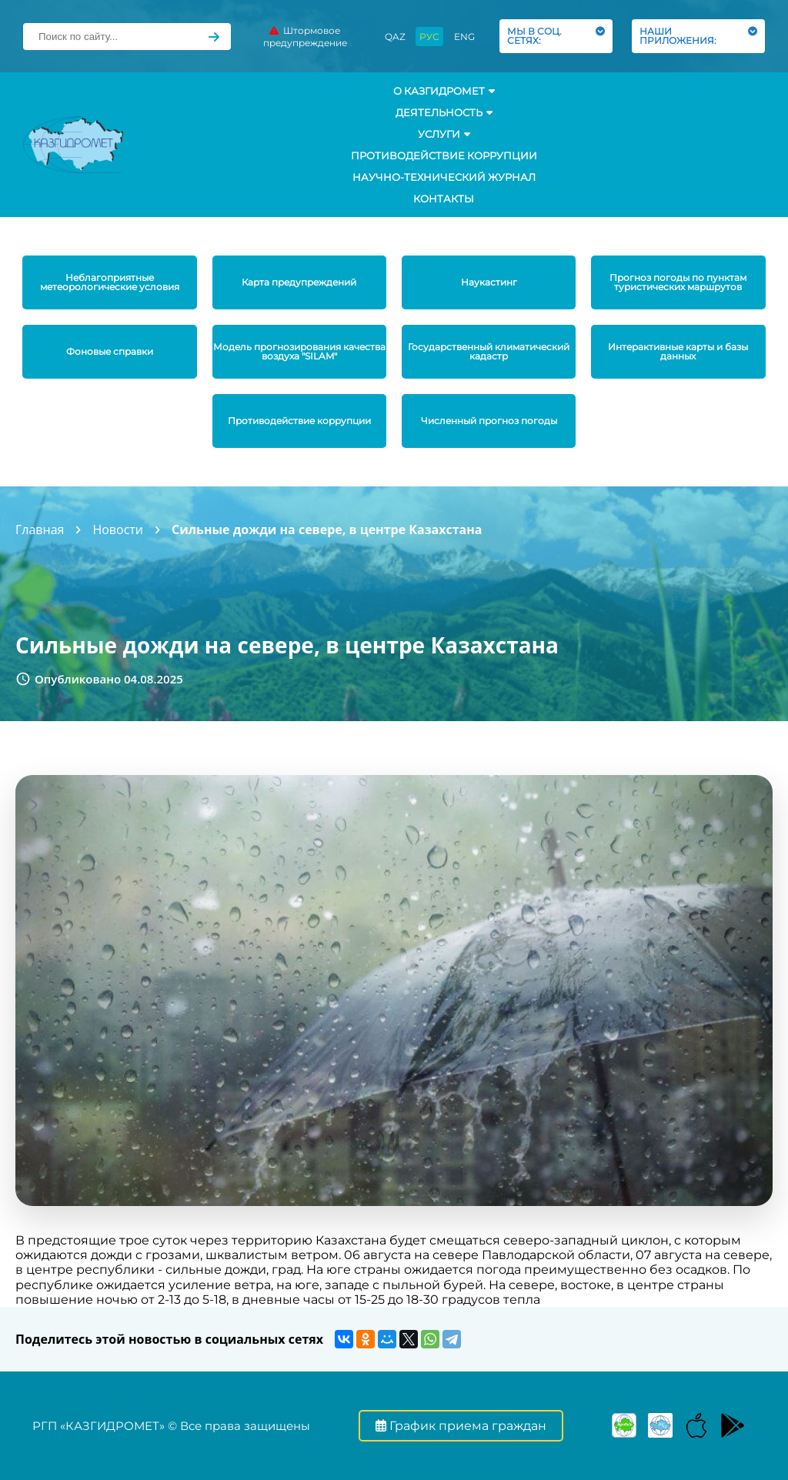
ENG (464, 36)
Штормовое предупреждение (305, 36)
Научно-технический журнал (444, 177)
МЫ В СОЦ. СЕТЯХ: (556, 35)
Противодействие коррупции (444, 155)
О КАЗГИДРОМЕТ (444, 91)
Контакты (443, 198)
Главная (39, 529)
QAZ (395, 36)
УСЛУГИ (444, 134)
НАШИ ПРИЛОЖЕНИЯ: (698, 35)
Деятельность (444, 112)
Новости (117, 529)
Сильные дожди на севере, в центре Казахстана (327, 529)
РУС (429, 36)
